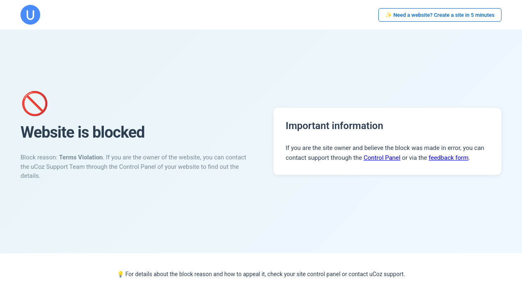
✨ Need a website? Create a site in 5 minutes (440, 15)
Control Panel (382, 157)
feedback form (448, 157)
